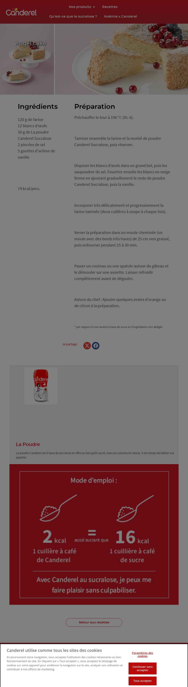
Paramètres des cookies (142, 659)
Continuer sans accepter (143, 673)
